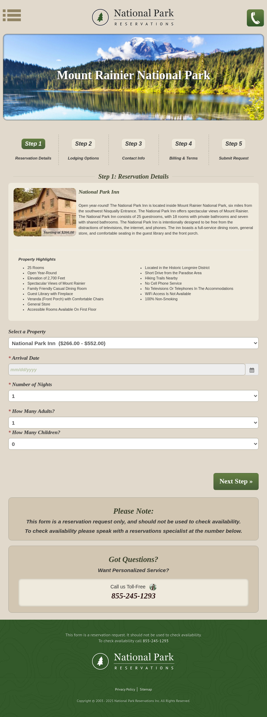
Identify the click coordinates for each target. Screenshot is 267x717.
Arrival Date (23, 358)
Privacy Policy (125, 689)
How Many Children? (34, 432)
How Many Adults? (31, 411)
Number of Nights (30, 384)
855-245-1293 (156, 640)
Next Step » (236, 481)
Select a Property (27, 331)
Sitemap (146, 689)
